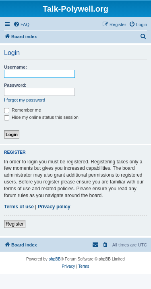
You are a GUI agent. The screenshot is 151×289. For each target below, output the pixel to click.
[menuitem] (21, 24)
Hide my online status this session (41, 117)
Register (15, 224)
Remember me (22, 110)
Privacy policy (54, 207)
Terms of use (19, 207)
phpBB (55, 259)
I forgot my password (24, 100)
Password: (15, 85)
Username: (15, 67)
